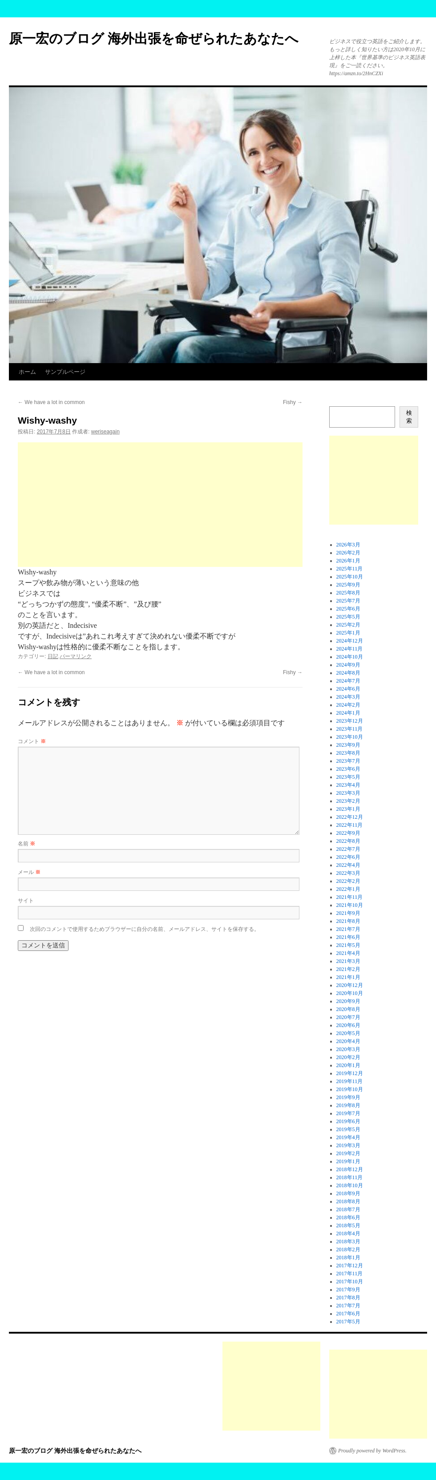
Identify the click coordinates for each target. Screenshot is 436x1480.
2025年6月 (348, 609)
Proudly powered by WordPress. (372, 1451)
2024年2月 (348, 705)
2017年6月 (348, 1313)
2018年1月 (348, 1257)
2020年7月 (348, 1017)
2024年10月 (349, 657)
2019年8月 (348, 1105)
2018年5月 (348, 1225)
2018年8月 (348, 1201)
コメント (32, 741)
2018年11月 (349, 1177)
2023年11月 (349, 729)
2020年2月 (348, 1057)
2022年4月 (348, 865)
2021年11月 (349, 897)
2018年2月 (348, 1249)
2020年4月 (348, 1041)
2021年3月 (348, 961)
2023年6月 (348, 769)
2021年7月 (348, 929)
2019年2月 (348, 1153)
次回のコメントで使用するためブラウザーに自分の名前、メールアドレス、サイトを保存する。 (144, 929)
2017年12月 (349, 1265)
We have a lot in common (51, 402)
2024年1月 (348, 713)
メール (29, 872)
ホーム (27, 371)
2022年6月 (348, 857)
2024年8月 (348, 673)
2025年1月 (348, 633)
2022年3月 (348, 873)
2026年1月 (348, 561)
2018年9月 (348, 1193)
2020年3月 (348, 1049)
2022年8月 (348, 841)
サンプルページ (65, 371)
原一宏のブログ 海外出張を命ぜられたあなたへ (154, 38)
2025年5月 (348, 617)
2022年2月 (348, 881)
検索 (409, 416)
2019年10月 (349, 1089)
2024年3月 (348, 697)
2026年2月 (348, 553)
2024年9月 (348, 665)
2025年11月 (349, 569)
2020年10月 (349, 993)
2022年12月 (349, 817)
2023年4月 (348, 785)
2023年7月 (348, 761)
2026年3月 (348, 545)
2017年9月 (348, 1289)
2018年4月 (348, 1233)
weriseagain (105, 432)
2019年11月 (349, 1081)
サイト (26, 901)
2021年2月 (348, 969)
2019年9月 (348, 1097)
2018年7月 (348, 1209)
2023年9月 (348, 745)
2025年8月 (348, 593)
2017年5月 (348, 1321)
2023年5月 (348, 777)
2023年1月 (348, 809)
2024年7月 (348, 681)
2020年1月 (348, 1065)
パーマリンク (76, 656)
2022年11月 (349, 825)
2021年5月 (348, 945)
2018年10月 (349, 1185)
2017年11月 (349, 1273)
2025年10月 (349, 577)
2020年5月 (348, 1033)
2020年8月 (348, 1009)
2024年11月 (349, 649)
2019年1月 (348, 1161)
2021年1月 (348, 977)
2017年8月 (348, 1297)
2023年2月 (348, 801)
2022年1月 (348, 889)
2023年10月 (349, 737)
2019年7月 (348, 1113)
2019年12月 (349, 1073)
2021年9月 (348, 913)
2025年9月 (348, 585)
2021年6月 (348, 937)
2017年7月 (348, 1305)
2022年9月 (348, 833)
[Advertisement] (160, 504)
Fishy (293, 402)
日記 (53, 656)
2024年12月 (349, 641)
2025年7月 (348, 601)
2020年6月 (348, 1025)
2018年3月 (348, 1241)
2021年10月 (349, 905)
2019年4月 (348, 1137)
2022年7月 (348, 849)
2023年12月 (349, 721)
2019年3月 (348, 1145)
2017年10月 (349, 1281)
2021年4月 (348, 953)
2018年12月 (349, 1169)
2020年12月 (349, 985)
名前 (26, 844)
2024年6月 (348, 689)
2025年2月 (348, 625)
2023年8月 (348, 753)
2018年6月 (348, 1217)
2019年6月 (348, 1121)
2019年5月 (348, 1129)
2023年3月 (348, 793)
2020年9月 (348, 1001)
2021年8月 (348, 921)
